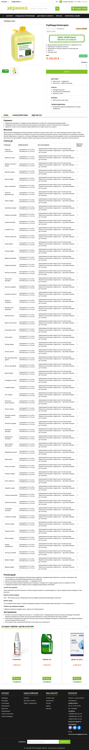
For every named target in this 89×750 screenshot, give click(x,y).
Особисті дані (50, 698)
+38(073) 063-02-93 (75, 719)
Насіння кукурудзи (7, 716)
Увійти (76, 2)
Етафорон (17, 660)
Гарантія (26, 698)
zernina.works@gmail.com (77, 734)
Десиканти (5, 708)
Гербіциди (5, 698)
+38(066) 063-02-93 (75, 714)
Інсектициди (5, 703)
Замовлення (50, 701)
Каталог (9, 16)
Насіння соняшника (7, 714)
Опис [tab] (6, 115)
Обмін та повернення (30, 703)
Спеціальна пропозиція (25, 16)
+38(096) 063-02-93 (75, 716)
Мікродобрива (6, 711)
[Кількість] (82, 66)
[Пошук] (44, 9)
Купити (66, 72)
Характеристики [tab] (20, 115)
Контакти (72, 693)
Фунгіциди (5, 701)
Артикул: (78, 29)
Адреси (48, 706)
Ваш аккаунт (52, 693)
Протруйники (5, 706)
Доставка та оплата (45, 16)
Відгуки (37, 115)
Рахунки (48, 703)
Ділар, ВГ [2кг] (77, 660)
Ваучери (48, 708)
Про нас (59, 16)
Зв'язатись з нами (72, 16)
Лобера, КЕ (47, 660)
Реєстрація (84, 2)
